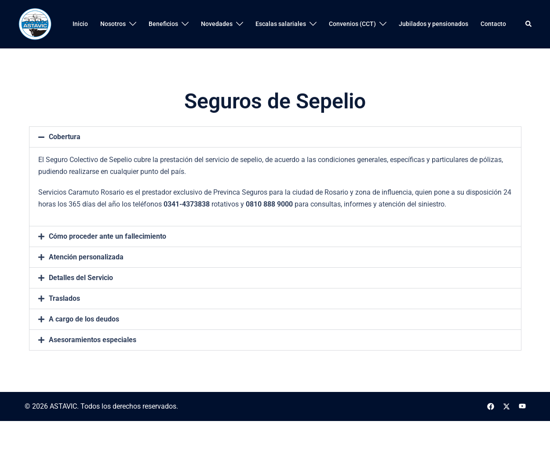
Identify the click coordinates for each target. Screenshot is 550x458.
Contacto (493, 23)
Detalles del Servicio (81, 299)
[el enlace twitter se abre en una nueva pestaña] (506, 406)
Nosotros (113, 23)
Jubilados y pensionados (433, 23)
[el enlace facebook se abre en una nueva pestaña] (490, 406)
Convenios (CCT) (352, 23)
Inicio (80, 23)
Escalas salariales (280, 23)
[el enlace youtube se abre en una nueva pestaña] (522, 406)
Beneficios (163, 23)
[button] (528, 24)
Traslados (64, 320)
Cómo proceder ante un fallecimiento (107, 258)
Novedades (217, 23)
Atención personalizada (86, 278)
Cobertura (64, 159)
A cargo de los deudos (84, 340)
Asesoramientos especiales (92, 361)
